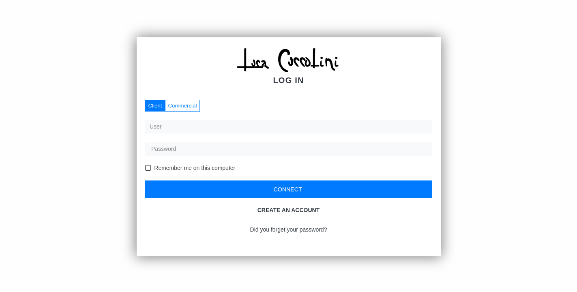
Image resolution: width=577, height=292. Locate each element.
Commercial (182, 106)
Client (155, 106)
